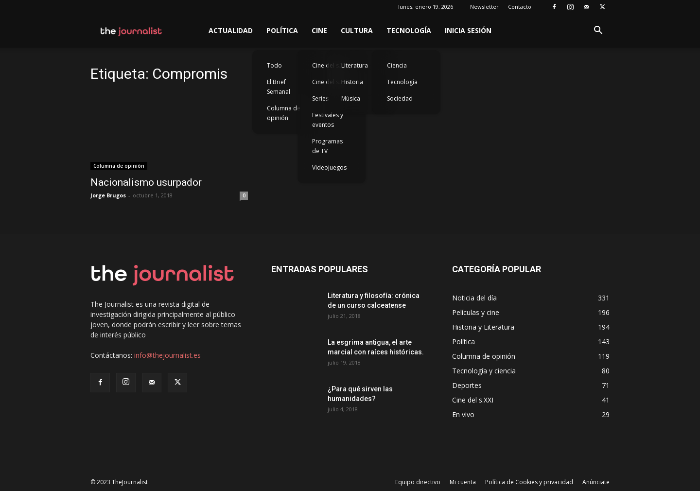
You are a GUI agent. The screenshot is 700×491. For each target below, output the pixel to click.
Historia (352, 82)
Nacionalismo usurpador (146, 182)
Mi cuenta (463, 482)
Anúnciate (596, 482)
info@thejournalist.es (167, 355)
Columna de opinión (283, 113)
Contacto (519, 6)
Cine (319, 30)
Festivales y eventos (327, 120)
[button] (598, 31)
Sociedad (400, 98)
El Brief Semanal (278, 87)
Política (282, 30)
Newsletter (484, 6)
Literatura (354, 65)
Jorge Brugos (108, 195)
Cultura (357, 30)
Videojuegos (329, 167)
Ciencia (397, 65)
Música (350, 98)
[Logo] (131, 31)
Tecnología (408, 30)
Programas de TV (327, 146)
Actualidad (231, 30)
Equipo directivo (417, 482)
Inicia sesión (468, 30)
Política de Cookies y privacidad (529, 482)
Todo (274, 65)
